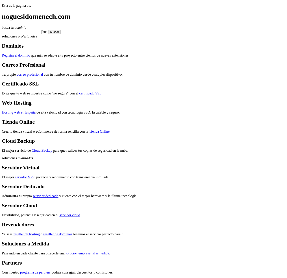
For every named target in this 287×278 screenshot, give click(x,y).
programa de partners (35, 272)
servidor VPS (25, 177)
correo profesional (30, 74)
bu (44, 32)
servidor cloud (69, 215)
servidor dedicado (45, 196)
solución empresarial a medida (87, 253)
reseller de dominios (57, 234)
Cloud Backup (42, 150)
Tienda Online (99, 131)
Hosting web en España (19, 112)
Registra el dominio (16, 55)
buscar (53, 32)
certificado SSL (90, 93)
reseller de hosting (26, 234)
